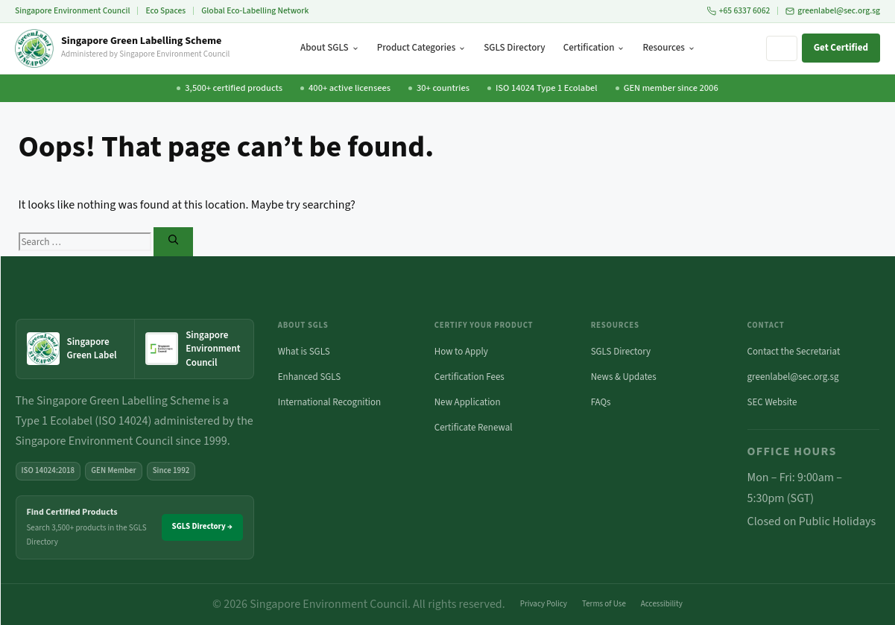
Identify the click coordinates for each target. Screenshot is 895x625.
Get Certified (841, 47)
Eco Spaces (165, 10)
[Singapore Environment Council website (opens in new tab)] (194, 349)
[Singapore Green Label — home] (75, 348)
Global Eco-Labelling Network (255, 10)
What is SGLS (304, 351)
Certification (594, 47)
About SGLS (329, 47)
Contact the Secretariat (794, 351)
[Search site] (781, 48)
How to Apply (461, 351)
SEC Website (772, 402)
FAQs (601, 402)
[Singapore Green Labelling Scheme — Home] (122, 48)
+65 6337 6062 (739, 10)
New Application (467, 402)
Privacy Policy (543, 603)
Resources (668, 47)
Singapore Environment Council (72, 10)
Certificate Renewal (473, 427)
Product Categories (422, 47)
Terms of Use (604, 603)
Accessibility (662, 603)
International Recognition (329, 402)
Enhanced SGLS (309, 377)
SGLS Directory (514, 47)
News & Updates (624, 377)
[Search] (173, 241)
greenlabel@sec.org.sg (832, 10)
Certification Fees (469, 377)
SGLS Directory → (202, 526)
